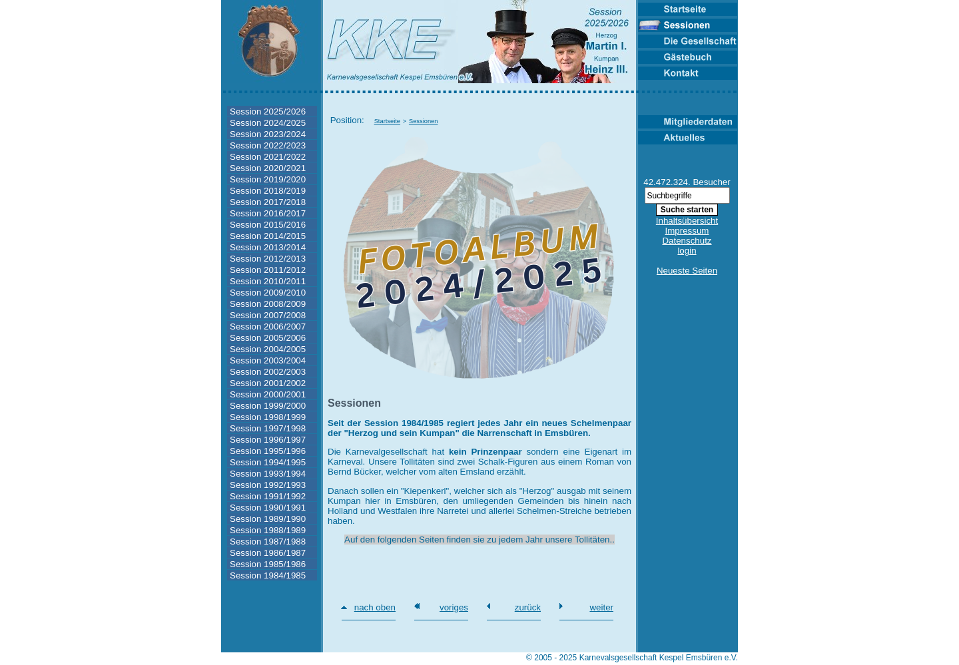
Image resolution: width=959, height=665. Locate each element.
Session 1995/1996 (268, 451)
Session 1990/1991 (268, 508)
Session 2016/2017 (268, 213)
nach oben (375, 607)
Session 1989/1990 (268, 519)
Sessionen (423, 121)
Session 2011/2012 (268, 270)
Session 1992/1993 (268, 485)
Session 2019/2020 (268, 179)
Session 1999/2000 (268, 406)
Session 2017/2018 (268, 202)
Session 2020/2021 (268, 168)
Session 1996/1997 (268, 440)
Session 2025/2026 (268, 111)
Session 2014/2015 (268, 236)
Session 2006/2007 (268, 327)
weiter (601, 607)
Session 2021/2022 (268, 157)
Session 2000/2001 (268, 394)
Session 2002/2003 (268, 372)
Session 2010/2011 (268, 281)
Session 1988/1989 (268, 530)
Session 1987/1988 (268, 542)
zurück (528, 607)
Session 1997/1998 (268, 428)
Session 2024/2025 (268, 123)
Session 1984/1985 (268, 575)
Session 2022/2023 (268, 145)
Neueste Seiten (687, 271)
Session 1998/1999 (268, 417)
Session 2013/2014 (268, 247)
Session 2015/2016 (268, 225)
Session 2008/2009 (268, 304)
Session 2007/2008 (268, 315)
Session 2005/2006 (268, 338)
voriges (454, 607)
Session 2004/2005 (268, 349)
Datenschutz (686, 241)
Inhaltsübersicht (687, 221)
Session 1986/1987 (268, 553)
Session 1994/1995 (268, 462)
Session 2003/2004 (268, 360)
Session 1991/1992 (268, 496)
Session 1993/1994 (268, 474)
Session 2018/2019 (268, 191)
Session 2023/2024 (268, 134)
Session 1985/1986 (268, 564)
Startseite (387, 121)
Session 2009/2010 (268, 293)
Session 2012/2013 (268, 259)
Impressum (687, 231)
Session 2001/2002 (268, 383)
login (686, 251)
